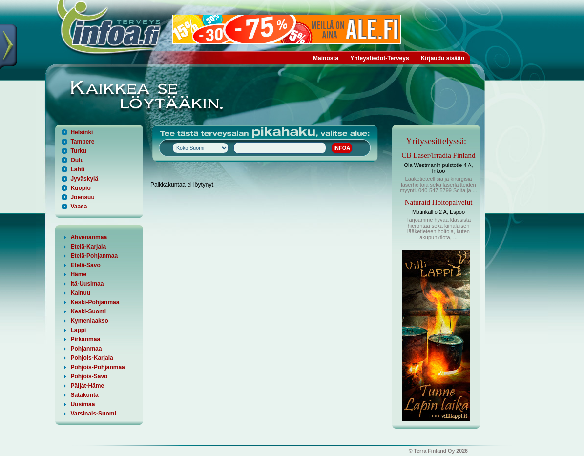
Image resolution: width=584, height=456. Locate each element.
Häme (78, 274)
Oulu (76, 160)
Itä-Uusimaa (87, 283)
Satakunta (84, 395)
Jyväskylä (84, 178)
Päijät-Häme (87, 385)
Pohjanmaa (86, 348)
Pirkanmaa (85, 339)
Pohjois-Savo (88, 376)
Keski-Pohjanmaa (94, 302)
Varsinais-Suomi (93, 413)
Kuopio (80, 188)
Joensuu (82, 197)
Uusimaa (82, 404)
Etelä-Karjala (88, 246)
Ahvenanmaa (88, 237)
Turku (78, 150)
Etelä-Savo (85, 265)
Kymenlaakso (89, 320)
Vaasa (78, 206)
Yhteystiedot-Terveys (379, 58)
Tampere (82, 141)
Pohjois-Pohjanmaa (97, 367)
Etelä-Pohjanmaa (94, 255)
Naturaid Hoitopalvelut (439, 202)
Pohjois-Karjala (91, 357)
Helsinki (81, 132)
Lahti (77, 169)
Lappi (78, 330)
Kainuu (80, 293)
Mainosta (325, 58)
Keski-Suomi (88, 311)
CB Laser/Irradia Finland (439, 155)
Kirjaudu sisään (442, 58)
